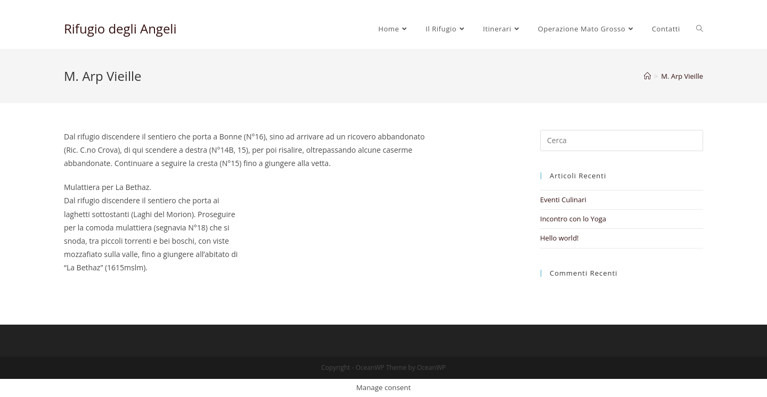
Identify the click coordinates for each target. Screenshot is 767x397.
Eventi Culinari (563, 199)
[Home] (647, 76)
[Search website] (699, 28)
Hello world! (559, 238)
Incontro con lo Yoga (573, 219)
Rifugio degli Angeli (120, 28)
